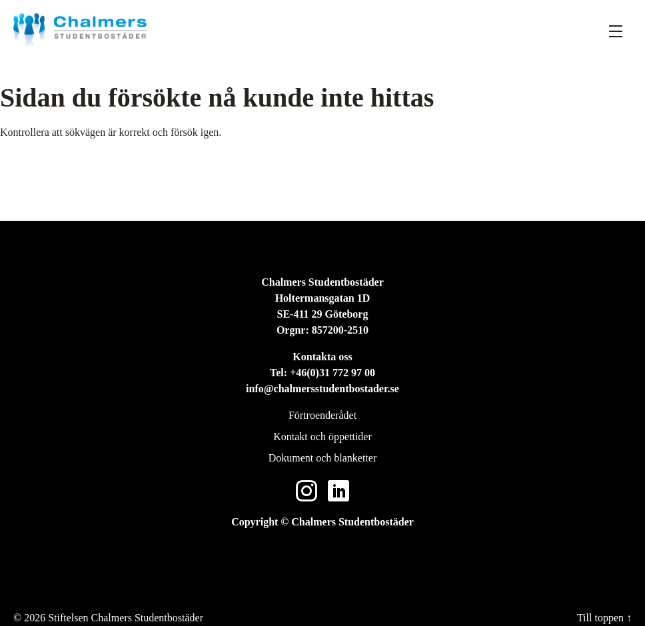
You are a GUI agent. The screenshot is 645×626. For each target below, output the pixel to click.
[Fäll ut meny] (616, 31)
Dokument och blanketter (323, 458)
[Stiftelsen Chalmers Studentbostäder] (80, 30)
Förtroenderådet (322, 415)
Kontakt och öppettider (322, 436)
